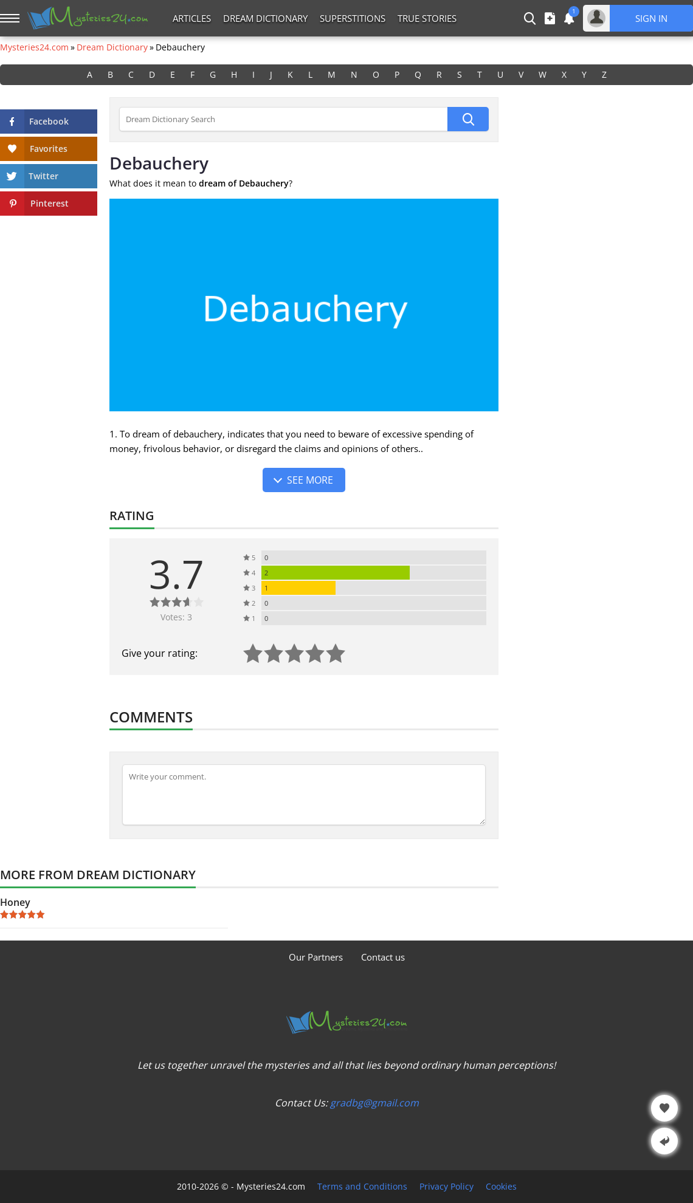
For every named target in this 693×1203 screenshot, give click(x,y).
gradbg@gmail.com (374, 1102)
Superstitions (352, 18)
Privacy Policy (446, 1186)
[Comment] (304, 794)
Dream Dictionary (265, 18)
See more (310, 480)
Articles (192, 18)
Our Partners (316, 957)
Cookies (501, 1186)
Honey (15, 902)
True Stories (427, 18)
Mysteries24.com (34, 47)
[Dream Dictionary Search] (283, 119)
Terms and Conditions (362, 1186)
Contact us (383, 957)
